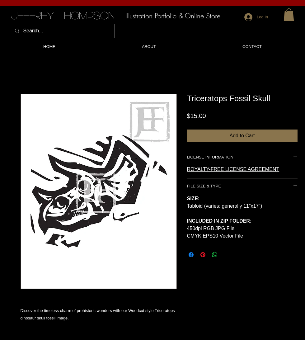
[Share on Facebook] (191, 254)
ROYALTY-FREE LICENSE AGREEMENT (233, 169)
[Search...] (62, 31)
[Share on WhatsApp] (214, 254)
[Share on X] (226, 254)
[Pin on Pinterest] (203, 254)
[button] (289, 14)
